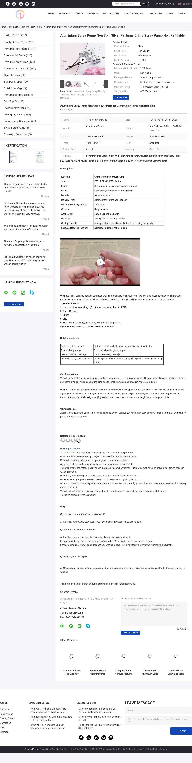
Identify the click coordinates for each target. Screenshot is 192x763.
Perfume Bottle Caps (16, 94)
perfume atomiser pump (123, 583)
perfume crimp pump (99, 583)
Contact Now (121, 97)
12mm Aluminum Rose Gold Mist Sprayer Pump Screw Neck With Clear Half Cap (71, 672)
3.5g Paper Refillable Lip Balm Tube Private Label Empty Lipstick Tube (48, 710)
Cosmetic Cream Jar (15, 134)
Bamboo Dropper (13, 81)
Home (51, 13)
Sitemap (4, 732)
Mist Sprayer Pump (15, 114)
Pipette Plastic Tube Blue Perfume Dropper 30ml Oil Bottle (99, 726)
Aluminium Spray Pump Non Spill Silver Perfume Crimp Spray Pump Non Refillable (83, 94)
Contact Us (155, 13)
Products (64, 13)
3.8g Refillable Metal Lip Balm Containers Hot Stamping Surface (51, 718)
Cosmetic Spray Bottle (16, 68)
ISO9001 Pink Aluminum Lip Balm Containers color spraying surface (47, 726)
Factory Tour (111, 13)
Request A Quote (163, 3)
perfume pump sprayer (76, 583)
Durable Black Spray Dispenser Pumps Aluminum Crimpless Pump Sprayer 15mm (176, 672)
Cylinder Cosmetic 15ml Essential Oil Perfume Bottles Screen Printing (97, 710)
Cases (181, 13)
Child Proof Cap (13, 88)
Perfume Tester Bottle (16, 48)
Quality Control (134, 13)
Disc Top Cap (11, 101)
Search (144, 4)
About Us (93, 13)
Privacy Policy (31, 749)
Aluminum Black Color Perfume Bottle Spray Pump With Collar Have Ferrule (97, 672)
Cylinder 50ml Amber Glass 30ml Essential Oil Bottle (99, 718)
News (170, 13)
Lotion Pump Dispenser (17, 121)
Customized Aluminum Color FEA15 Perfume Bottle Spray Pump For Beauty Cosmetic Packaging (149, 672)
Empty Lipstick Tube (15, 42)
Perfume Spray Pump (31, 27)
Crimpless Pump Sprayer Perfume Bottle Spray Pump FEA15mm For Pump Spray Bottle (123, 672)
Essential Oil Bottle (14, 55)
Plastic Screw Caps (15, 108)
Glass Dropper (12, 75)
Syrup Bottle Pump (14, 127)
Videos (79, 13)
